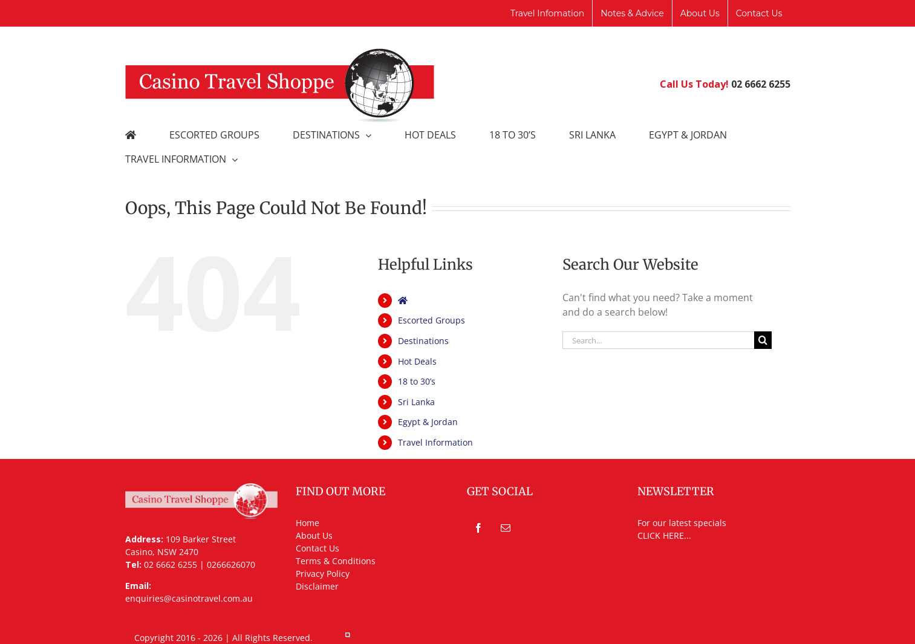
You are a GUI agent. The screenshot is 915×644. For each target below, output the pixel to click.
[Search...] (658, 340)
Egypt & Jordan (428, 422)
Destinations (423, 340)
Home (307, 523)
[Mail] (505, 527)
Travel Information (435, 442)
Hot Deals (417, 361)
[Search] (763, 340)
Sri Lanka (416, 402)
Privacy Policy (323, 573)
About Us (314, 535)
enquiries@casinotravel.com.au (189, 598)
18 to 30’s (416, 381)
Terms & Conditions (336, 561)
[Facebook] (478, 527)
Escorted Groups (431, 320)
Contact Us (317, 548)
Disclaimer (317, 586)
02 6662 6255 (760, 84)
